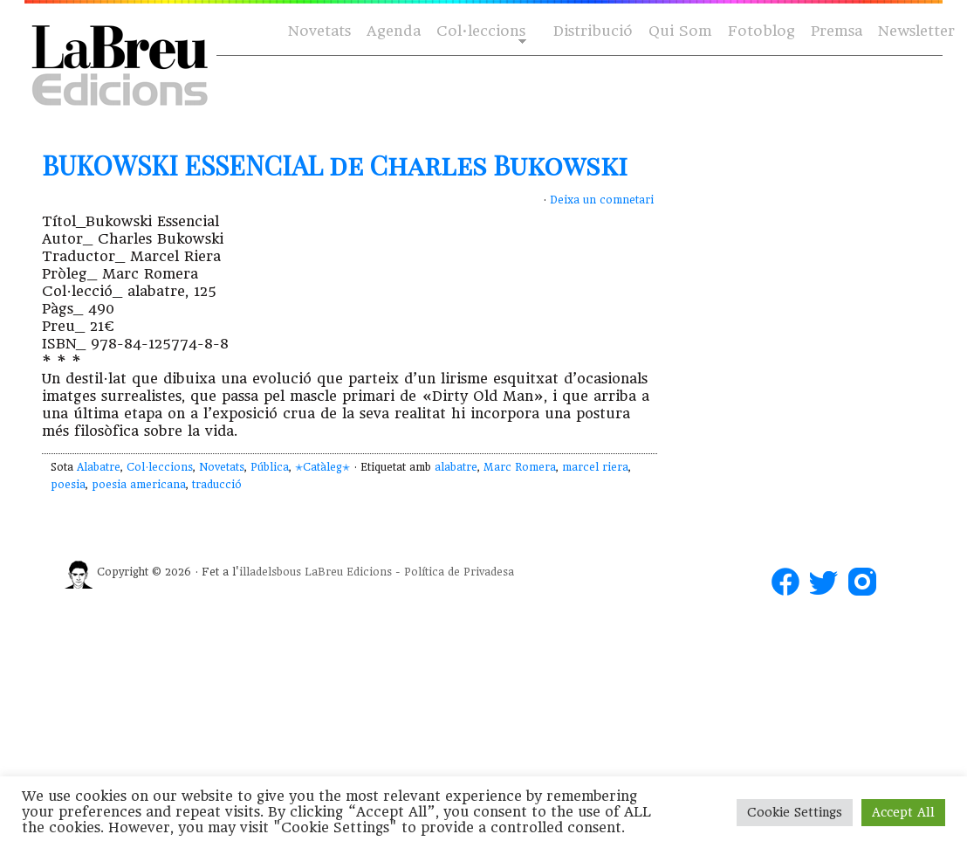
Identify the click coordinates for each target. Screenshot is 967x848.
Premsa (836, 31)
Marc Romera (520, 467)
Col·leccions (479, 32)
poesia (68, 485)
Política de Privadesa (459, 572)
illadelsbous (270, 572)
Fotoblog (761, 31)
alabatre (456, 467)
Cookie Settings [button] (794, 812)
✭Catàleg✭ (322, 467)
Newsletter (916, 31)
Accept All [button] (903, 812)
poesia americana (139, 485)
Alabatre (98, 467)
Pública (269, 467)
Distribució (593, 31)
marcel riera (595, 467)
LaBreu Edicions (348, 572)
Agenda (394, 31)
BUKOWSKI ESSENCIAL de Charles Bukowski (335, 165)
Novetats (319, 31)
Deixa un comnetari (602, 200)
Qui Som (680, 31)
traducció (217, 485)
